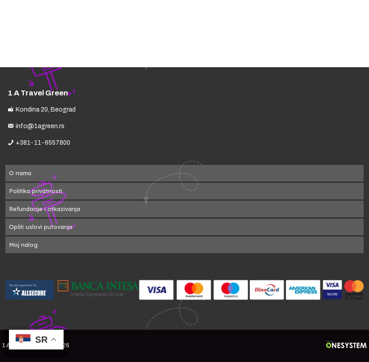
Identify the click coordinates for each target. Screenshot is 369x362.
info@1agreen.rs (40, 126)
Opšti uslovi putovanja (41, 226)
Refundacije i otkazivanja (44, 208)
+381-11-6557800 (43, 142)
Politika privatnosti (35, 190)
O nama (20, 173)
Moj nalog (23, 244)
